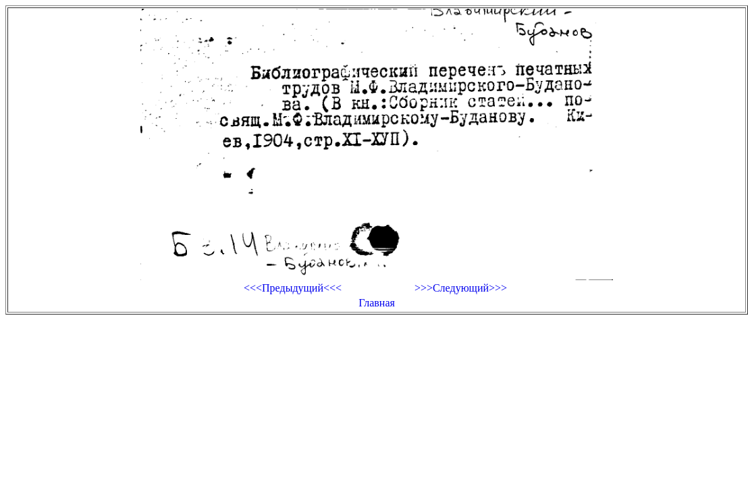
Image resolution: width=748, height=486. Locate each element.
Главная (376, 302)
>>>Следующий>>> (461, 288)
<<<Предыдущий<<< (293, 288)
